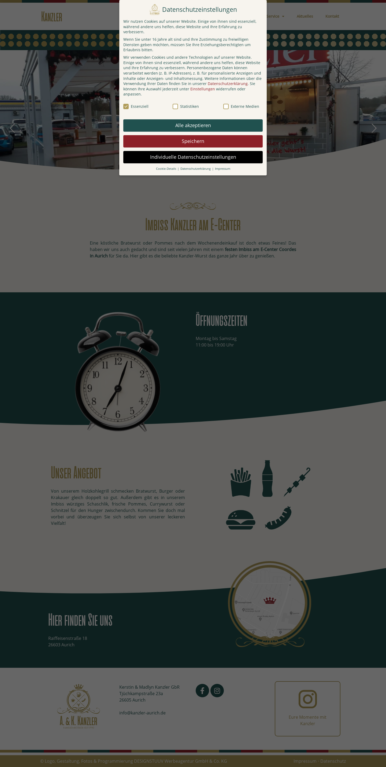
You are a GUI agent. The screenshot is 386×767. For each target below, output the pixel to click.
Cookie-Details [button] (166, 169)
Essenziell (136, 106)
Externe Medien (241, 106)
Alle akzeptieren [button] (193, 125)
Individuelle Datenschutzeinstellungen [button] (193, 157)
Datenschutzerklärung (228, 83)
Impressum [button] (222, 169)
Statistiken (186, 106)
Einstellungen (202, 88)
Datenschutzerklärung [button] (195, 169)
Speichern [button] (193, 141)
